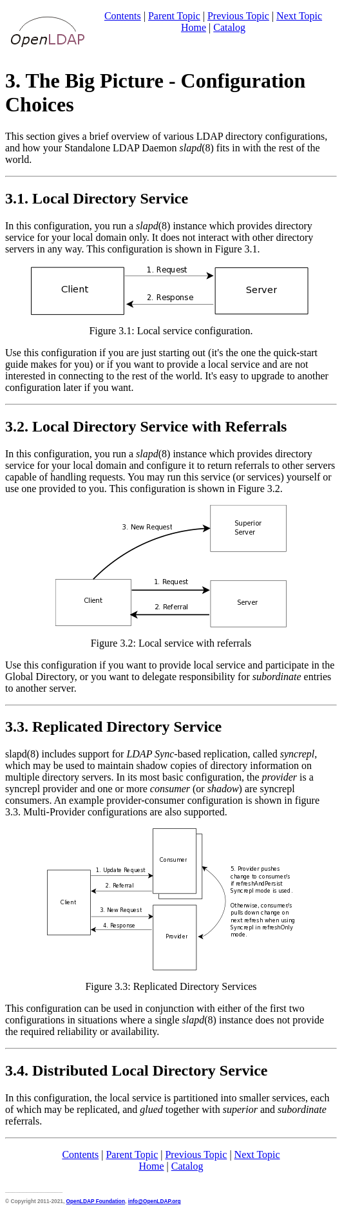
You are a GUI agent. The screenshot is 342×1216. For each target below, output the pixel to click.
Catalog (229, 27)
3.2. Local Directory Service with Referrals (146, 426)
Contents (122, 15)
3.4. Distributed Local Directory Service (136, 1070)
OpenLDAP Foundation (95, 1201)
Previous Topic (238, 15)
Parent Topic (174, 15)
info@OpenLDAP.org (154, 1201)
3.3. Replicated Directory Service (113, 726)
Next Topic (299, 15)
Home (193, 27)
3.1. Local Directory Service (96, 198)
